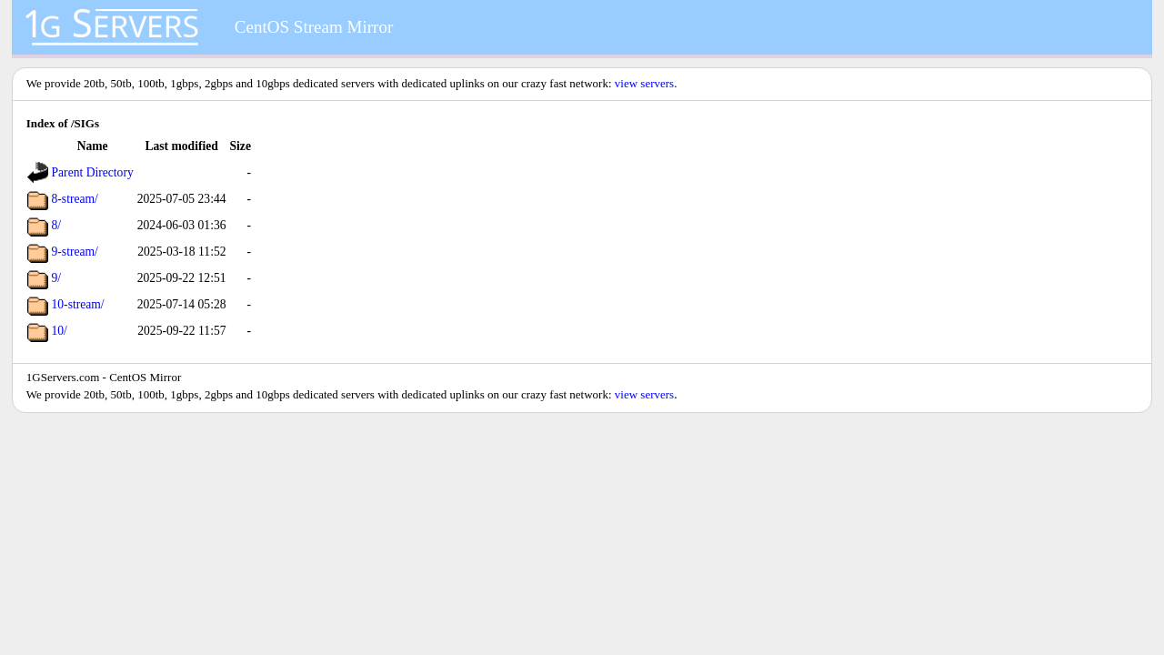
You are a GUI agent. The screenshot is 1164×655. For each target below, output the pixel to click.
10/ (59, 331)
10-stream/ (78, 304)
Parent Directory (93, 172)
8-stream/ (75, 199)
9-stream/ (75, 251)
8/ (57, 225)
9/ (57, 278)
